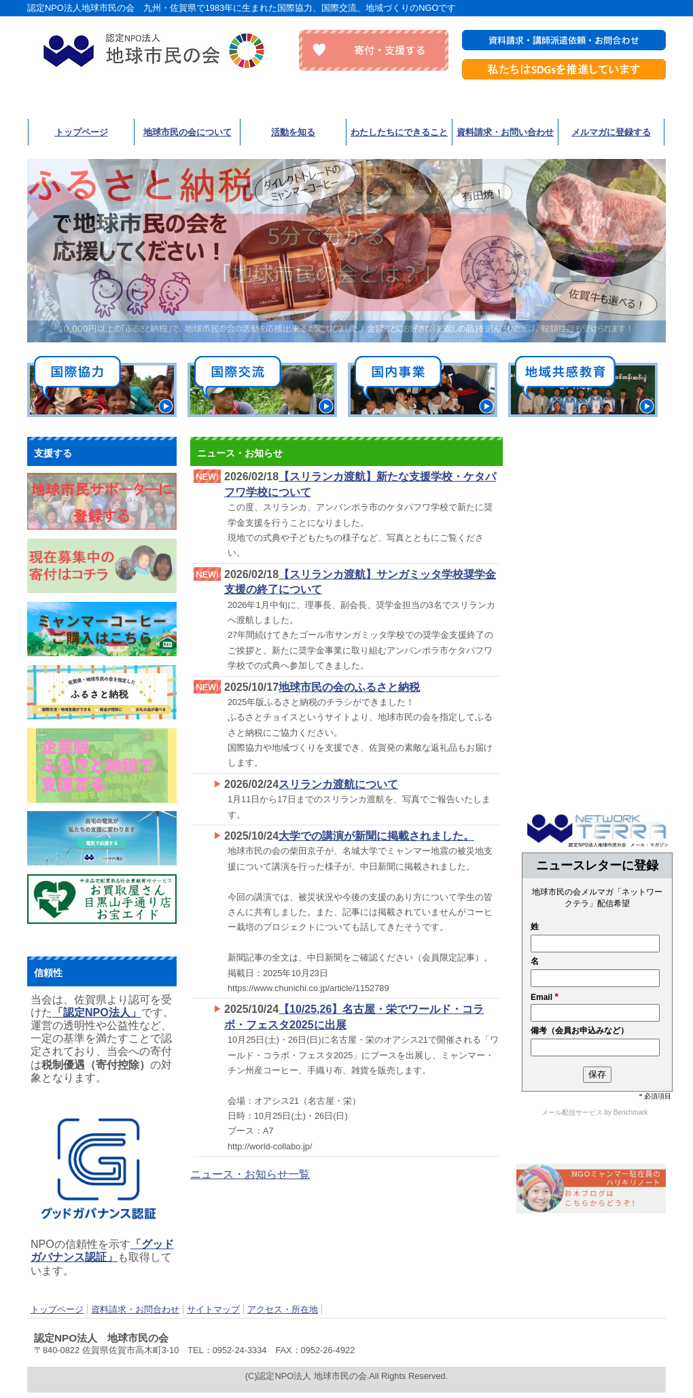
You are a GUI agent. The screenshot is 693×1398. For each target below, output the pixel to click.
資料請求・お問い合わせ (505, 132)
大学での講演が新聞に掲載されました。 (376, 836)
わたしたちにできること (399, 132)
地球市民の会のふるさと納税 (349, 687)
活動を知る (293, 132)
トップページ (81, 132)
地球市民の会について (187, 132)
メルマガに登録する (611, 132)
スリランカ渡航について (338, 784)
